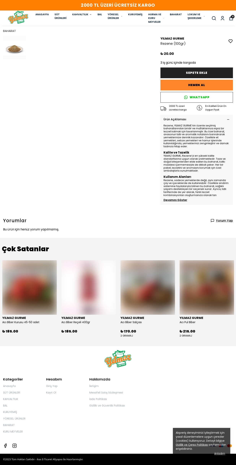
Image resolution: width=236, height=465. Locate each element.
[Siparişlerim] (222, 18)
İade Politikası (98, 399)
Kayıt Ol (51, 392)
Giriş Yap (52, 386)
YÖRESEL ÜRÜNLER (115, 16)
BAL (100, 14)
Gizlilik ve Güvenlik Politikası (107, 405)
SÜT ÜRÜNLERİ (61, 16)
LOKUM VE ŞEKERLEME (196, 16)
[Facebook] (5, 445)
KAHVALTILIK (82, 14)
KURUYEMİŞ (135, 14)
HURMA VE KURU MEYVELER (156, 18)
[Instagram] (14, 445)
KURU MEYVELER (13, 431)
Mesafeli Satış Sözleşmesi (106, 392)
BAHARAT (176, 14)
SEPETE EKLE (196, 73)
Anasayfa (9, 386)
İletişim (94, 386)
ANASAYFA (42, 14)
